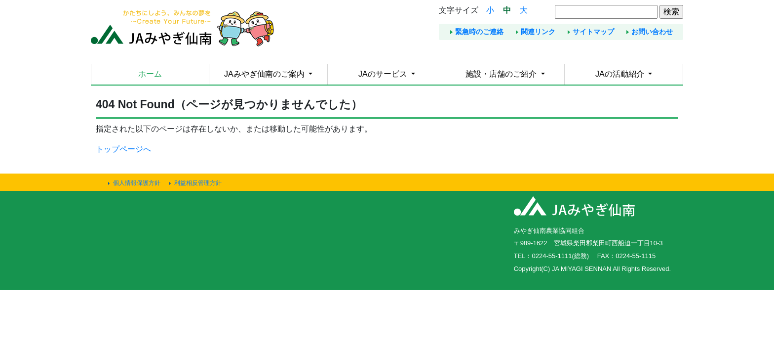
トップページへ (123, 149)
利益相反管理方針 (198, 182)
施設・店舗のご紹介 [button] (502, 74)
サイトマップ (593, 32)
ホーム (150, 74)
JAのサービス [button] (383, 74)
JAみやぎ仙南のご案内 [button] (265, 74)
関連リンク (538, 32)
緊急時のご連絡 (479, 32)
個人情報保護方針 (136, 182)
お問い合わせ (652, 32)
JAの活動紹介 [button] (620, 74)
